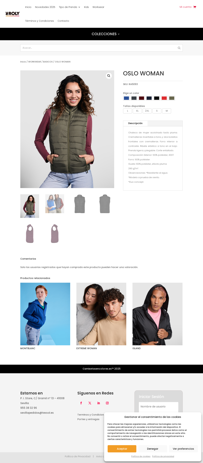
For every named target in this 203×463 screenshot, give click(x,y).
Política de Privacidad (77, 456)
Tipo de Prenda (68, 7)
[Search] (179, 47)
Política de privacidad (163, 456)
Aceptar (122, 449)
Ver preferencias (183, 449)
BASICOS (48, 61)
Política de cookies (140, 456)
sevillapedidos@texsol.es (37, 413)
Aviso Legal (103, 456)
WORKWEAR (34, 61)
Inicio (28, 7)
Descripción (135, 123)
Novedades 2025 (45, 7)
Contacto (63, 21)
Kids (86, 7)
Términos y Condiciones (39, 21)
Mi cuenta (185, 7)
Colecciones (104, 33)
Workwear (98, 7)
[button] (109, 76)
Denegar (152, 449)
